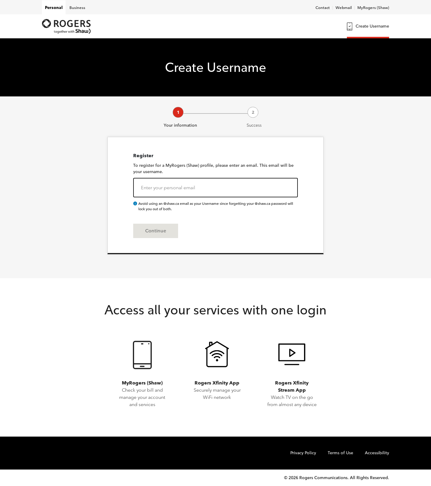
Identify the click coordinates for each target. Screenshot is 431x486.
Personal (54, 7)
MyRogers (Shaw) (373, 7)
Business (77, 7)
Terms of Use (340, 452)
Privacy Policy (303, 452)
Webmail (344, 7)
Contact (322, 7)
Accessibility (377, 452)
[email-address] (215, 187)
